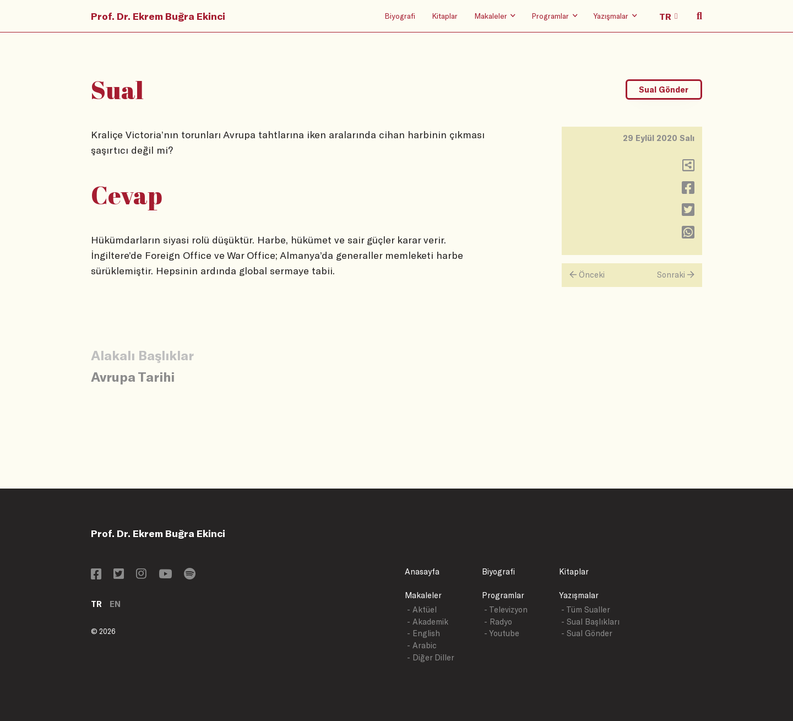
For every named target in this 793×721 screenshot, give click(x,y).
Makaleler (423, 595)
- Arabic (422, 645)
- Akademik (427, 621)
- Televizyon (506, 609)
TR (96, 604)
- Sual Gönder (586, 633)
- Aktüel (422, 609)
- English (423, 633)
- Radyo (498, 621)
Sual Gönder (663, 89)
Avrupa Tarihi (133, 376)
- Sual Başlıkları (590, 621)
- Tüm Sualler (585, 609)
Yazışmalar (579, 595)
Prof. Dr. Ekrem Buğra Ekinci (158, 16)
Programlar (503, 595)
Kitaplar (445, 15)
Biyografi (399, 15)
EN (115, 604)
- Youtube (501, 633)
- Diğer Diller (430, 657)
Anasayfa (422, 571)
